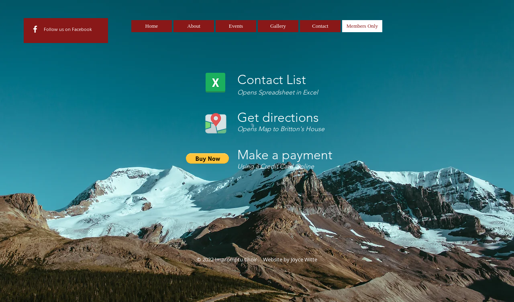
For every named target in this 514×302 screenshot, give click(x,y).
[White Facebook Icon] (35, 29)
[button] (207, 158)
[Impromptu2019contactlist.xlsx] (215, 83)
